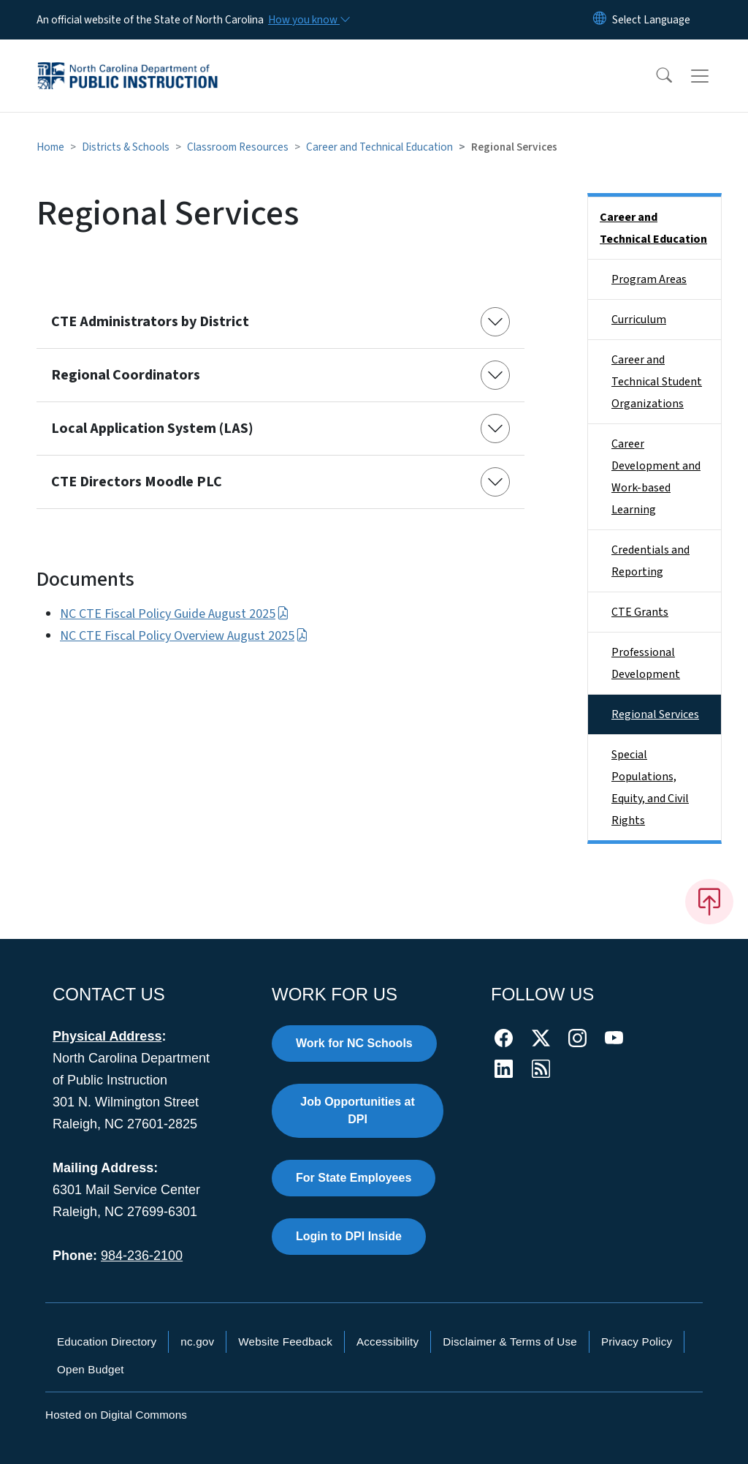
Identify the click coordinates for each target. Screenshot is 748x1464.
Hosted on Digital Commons (116, 1414)
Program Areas (649, 279)
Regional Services (655, 714)
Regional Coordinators (125, 375)
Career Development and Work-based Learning (656, 477)
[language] (651, 20)
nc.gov (197, 1341)
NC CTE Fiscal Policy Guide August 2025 (174, 614)
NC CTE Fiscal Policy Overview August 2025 (184, 636)
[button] (654, 76)
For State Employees (353, 1177)
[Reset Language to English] (599, 20)
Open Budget (90, 1369)
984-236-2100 (142, 1255)
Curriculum (638, 320)
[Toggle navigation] (713, 76)
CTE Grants (639, 612)
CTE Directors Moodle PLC (136, 482)
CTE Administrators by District (150, 322)
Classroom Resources (238, 147)
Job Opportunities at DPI (357, 1110)
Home (50, 147)
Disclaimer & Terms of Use (510, 1341)
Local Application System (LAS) (152, 428)
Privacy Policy (636, 1341)
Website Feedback (285, 1341)
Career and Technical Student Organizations (656, 382)
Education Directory (106, 1341)
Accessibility (387, 1341)
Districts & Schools (125, 147)
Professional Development (645, 663)
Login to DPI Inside (349, 1236)
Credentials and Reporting (650, 561)
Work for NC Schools (354, 1043)
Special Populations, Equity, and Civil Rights (650, 788)
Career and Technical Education (379, 147)
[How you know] (308, 20)
